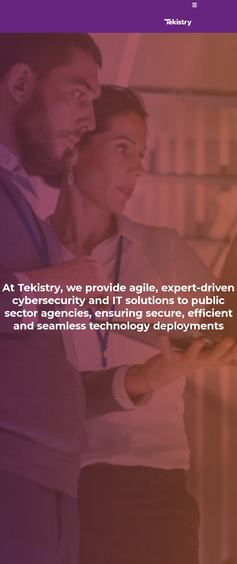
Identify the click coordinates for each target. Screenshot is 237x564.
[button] (195, 5)
